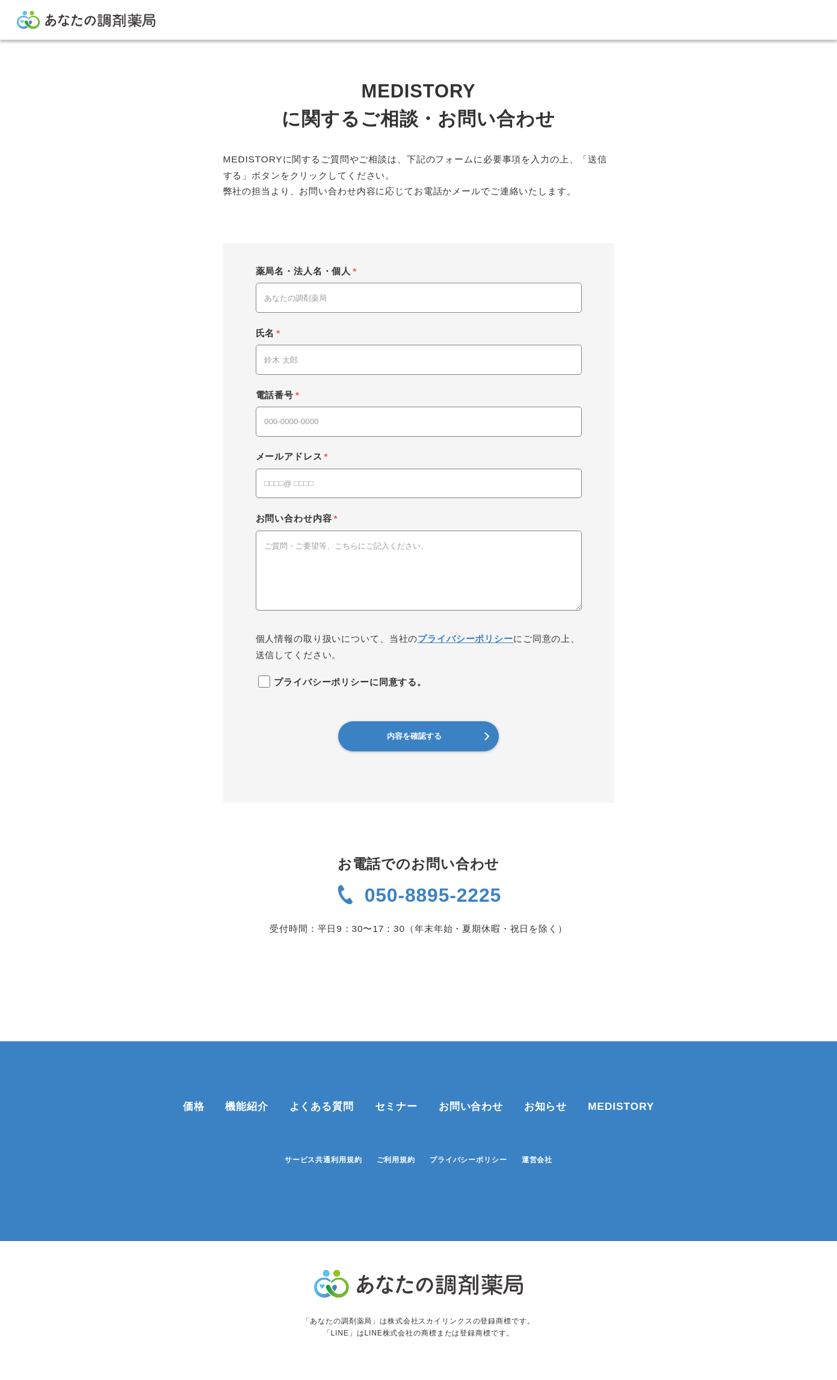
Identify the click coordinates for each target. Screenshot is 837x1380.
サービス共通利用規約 (323, 1128)
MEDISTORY (621, 1075)
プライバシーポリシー (465, 638)
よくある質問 (321, 1075)
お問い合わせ (471, 1075)
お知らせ (545, 1075)
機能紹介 (246, 1075)
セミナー (396, 1075)
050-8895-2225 (433, 895)
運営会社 (537, 1128)
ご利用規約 (396, 1128)
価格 (194, 1075)
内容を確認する (438, 736)
